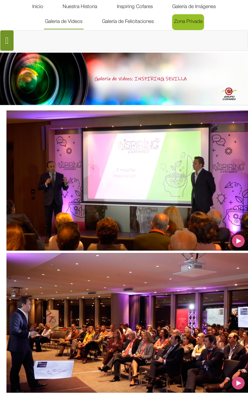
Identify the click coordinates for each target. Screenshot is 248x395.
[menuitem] (37, 7)
